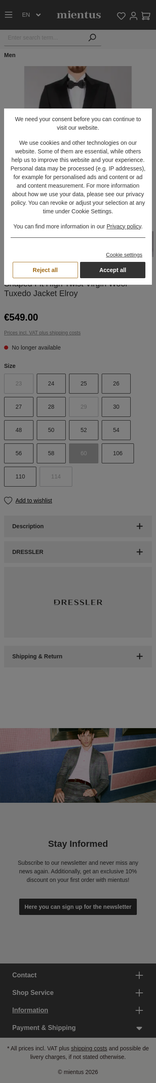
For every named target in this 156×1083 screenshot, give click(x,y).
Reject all (45, 270)
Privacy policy (124, 226)
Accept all (112, 270)
